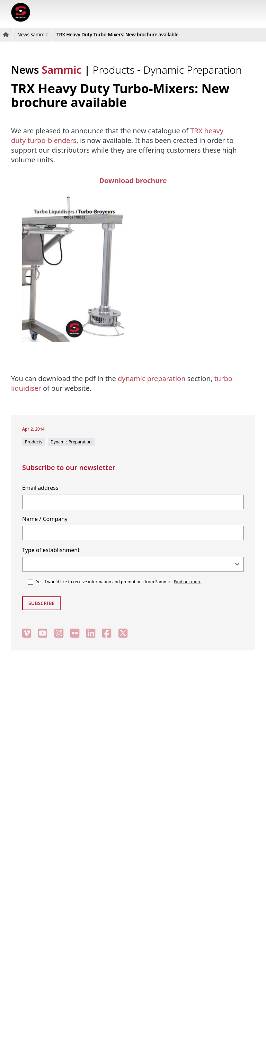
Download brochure (133, 180)
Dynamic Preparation (192, 70)
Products (115, 70)
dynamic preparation (152, 378)
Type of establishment (51, 550)
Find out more (187, 582)
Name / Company (45, 519)
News (46, 70)
